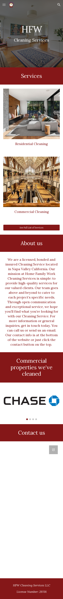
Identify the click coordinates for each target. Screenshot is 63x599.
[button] (4, 4)
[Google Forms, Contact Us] (31, 509)
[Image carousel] (31, 403)
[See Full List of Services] (31, 227)
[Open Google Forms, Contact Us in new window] (53, 449)
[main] (31, 33)
